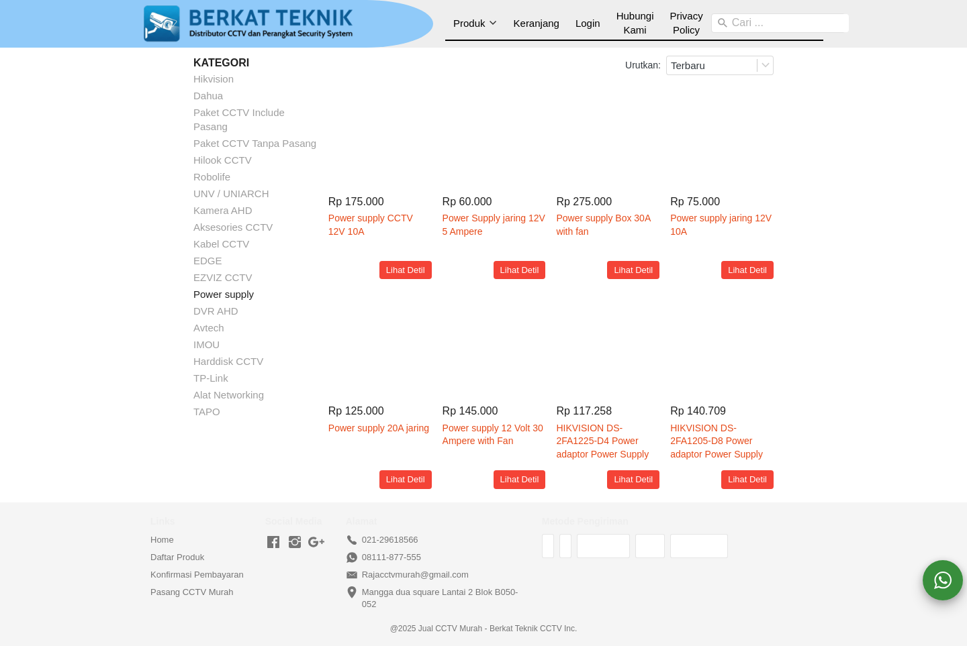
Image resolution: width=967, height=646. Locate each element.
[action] (943, 580)
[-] (273, 542)
